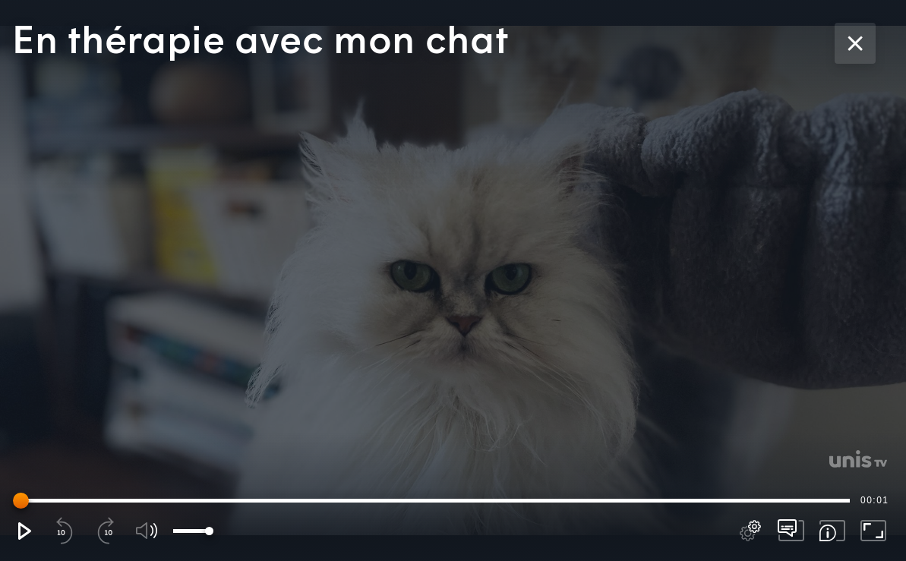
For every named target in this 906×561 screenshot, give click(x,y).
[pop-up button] (750, 530)
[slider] (434, 500)
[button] (23, 530)
